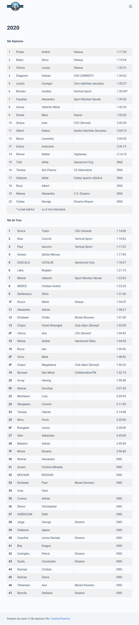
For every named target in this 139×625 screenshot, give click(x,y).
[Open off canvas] (130, 6)
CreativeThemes (60, 618)
